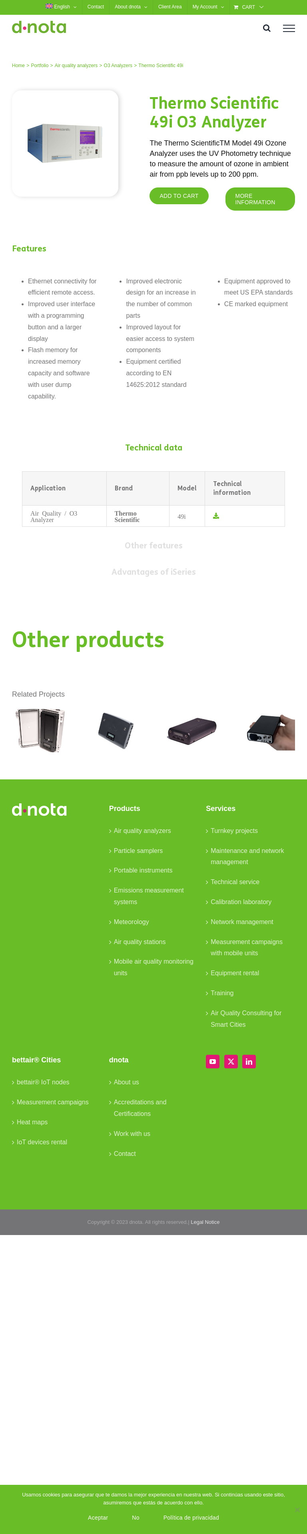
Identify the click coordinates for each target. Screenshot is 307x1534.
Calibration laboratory (241, 901)
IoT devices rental (42, 1142)
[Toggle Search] (267, 28)
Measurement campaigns (53, 1102)
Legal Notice (205, 1222)
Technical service (235, 882)
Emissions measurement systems (149, 896)
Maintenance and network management (247, 856)
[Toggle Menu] (289, 28)
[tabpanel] (153, 499)
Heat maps (32, 1122)
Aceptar (98, 1517)
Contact (125, 1153)
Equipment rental (235, 973)
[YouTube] (212, 1061)
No (135, 1517)
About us (126, 1082)
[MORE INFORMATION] (260, 199)
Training (222, 993)
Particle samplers (138, 850)
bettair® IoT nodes (43, 1082)
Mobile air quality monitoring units (153, 967)
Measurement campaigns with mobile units (247, 947)
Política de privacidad (191, 1517)
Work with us (132, 1133)
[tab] (153, 448)
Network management (242, 921)
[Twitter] (231, 1061)
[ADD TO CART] (179, 195)
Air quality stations (140, 941)
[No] (297, 1510)
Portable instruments (143, 870)
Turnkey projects (234, 830)
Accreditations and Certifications (140, 1108)
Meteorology (131, 921)
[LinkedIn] (249, 1061)
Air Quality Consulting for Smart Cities (246, 1019)
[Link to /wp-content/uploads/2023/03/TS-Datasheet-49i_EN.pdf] (216, 516)
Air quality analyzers (142, 830)
